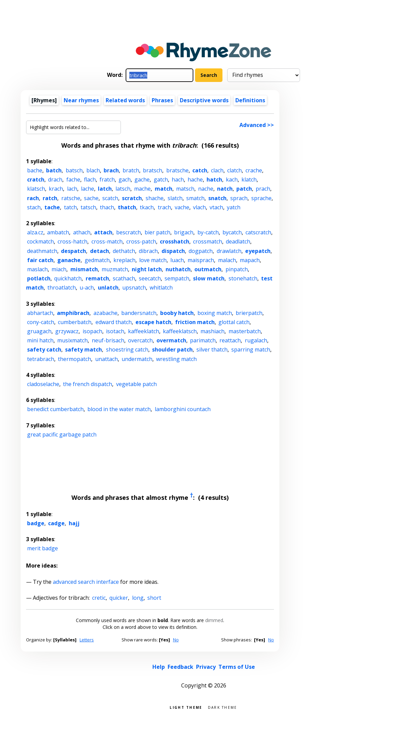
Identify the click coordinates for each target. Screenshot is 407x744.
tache (52, 207)
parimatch (203, 340)
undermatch (137, 359)
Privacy (206, 667)
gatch (161, 179)
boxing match (214, 313)
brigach (183, 232)
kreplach (124, 260)
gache (142, 179)
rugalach (256, 340)
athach (81, 232)
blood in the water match (119, 409)
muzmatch (115, 269)
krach (56, 188)
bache (34, 170)
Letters (87, 640)
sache (91, 198)
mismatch (84, 269)
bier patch (157, 232)
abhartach (40, 313)
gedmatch (97, 260)
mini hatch (40, 340)
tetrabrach (40, 359)
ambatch (58, 232)
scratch (132, 198)
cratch (35, 179)
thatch (127, 207)
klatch (249, 179)
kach (232, 179)
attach (103, 232)
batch (54, 170)
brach (111, 170)
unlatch (108, 287)
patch (244, 188)
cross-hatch (72, 241)
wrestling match (176, 359)
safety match (83, 349)
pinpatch (237, 269)
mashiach (212, 331)
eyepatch (258, 251)
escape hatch (153, 322)
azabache (105, 313)
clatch (234, 170)
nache (205, 188)
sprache (261, 198)
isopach (92, 331)
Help (158, 667)
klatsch (36, 188)
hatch (214, 179)
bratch (131, 170)
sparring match (250, 349)
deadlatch (238, 241)
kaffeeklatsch (180, 331)
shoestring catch (127, 349)
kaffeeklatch (143, 331)
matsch (185, 188)
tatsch (88, 207)
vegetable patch (136, 384)
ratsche (70, 198)
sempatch (177, 278)
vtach (216, 207)
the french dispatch (87, 384)
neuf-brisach (108, 340)
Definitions (250, 100)
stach (34, 207)
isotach (115, 331)
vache (182, 207)
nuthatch (178, 269)
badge (35, 523)
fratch (107, 179)
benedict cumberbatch (55, 409)
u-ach (87, 287)
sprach (239, 198)
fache (73, 179)
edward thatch (113, 322)
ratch (50, 198)
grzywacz (67, 331)
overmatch (171, 340)
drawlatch (229, 251)
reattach (230, 340)
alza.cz (35, 232)
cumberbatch (74, 322)
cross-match (107, 241)
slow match (208, 278)
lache (87, 188)
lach (72, 188)
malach (227, 260)
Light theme (186, 707)
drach (55, 179)
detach (99, 251)
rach (33, 198)
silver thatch (212, 349)
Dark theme (222, 707)
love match (153, 260)
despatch (73, 251)
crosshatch (174, 241)
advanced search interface (86, 582)
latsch (122, 188)
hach (178, 179)
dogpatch (201, 251)
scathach (124, 278)
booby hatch (177, 313)
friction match (195, 322)
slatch (175, 198)
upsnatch (134, 287)
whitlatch (161, 287)
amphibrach (73, 313)
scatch (110, 198)
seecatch (150, 278)
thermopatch (74, 359)
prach (263, 188)
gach (125, 179)
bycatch (232, 232)
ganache (69, 260)
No (176, 640)
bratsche (177, 170)
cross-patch (141, 241)
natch (225, 188)
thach (107, 207)
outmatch (207, 269)
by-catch (208, 232)
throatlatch (61, 287)
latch (105, 188)
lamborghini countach (183, 409)
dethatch (124, 251)
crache (253, 170)
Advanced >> (256, 125)
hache (195, 179)
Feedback (180, 667)
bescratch (128, 232)
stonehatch (243, 278)
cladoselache (43, 384)
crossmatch (207, 241)
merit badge (42, 548)
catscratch (258, 232)
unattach (106, 359)
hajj (74, 523)
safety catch (44, 349)
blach (93, 170)
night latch (147, 269)
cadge (56, 523)
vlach (199, 207)
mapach (250, 260)
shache (155, 198)
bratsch (152, 170)
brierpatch (249, 313)
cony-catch (40, 322)
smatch (195, 198)
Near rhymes (81, 100)
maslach (37, 269)
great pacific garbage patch (62, 434)
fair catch (40, 260)
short (154, 597)
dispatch (173, 251)
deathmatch (42, 251)
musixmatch (72, 340)
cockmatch (40, 241)
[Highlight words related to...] (73, 127)
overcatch (140, 340)
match (163, 188)
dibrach (148, 251)
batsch (74, 170)
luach (177, 260)
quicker (118, 597)
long (138, 597)
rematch (97, 278)
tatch (70, 207)
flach (90, 179)
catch (199, 170)
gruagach (39, 331)
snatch (217, 198)
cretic (99, 597)
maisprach (201, 260)
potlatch (38, 278)
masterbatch (245, 331)
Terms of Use (236, 667)
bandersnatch (138, 313)
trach (164, 207)
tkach (147, 207)
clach (217, 170)
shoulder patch (172, 349)
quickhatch (68, 278)
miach (58, 269)
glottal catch (234, 322)
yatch (233, 207)
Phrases (162, 100)
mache (142, 188)
